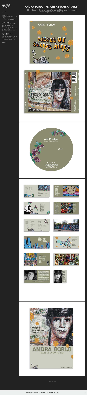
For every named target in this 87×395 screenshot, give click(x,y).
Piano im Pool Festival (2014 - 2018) (10, 17)
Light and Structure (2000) (9, 37)
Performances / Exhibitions (7, 34)
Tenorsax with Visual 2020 (9, 24)
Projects (5, 15)
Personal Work (6, 29)
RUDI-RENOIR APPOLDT (7, 6)
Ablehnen (56, 392)
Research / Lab (6, 22)
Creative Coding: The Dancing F (7, 25)
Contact (4, 42)
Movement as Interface (8, 30)
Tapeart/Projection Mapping (9, 28)
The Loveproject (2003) (8, 19)
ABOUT (4, 12)
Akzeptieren (49, 392)
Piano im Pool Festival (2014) (9, 36)
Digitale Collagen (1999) (8, 39)
